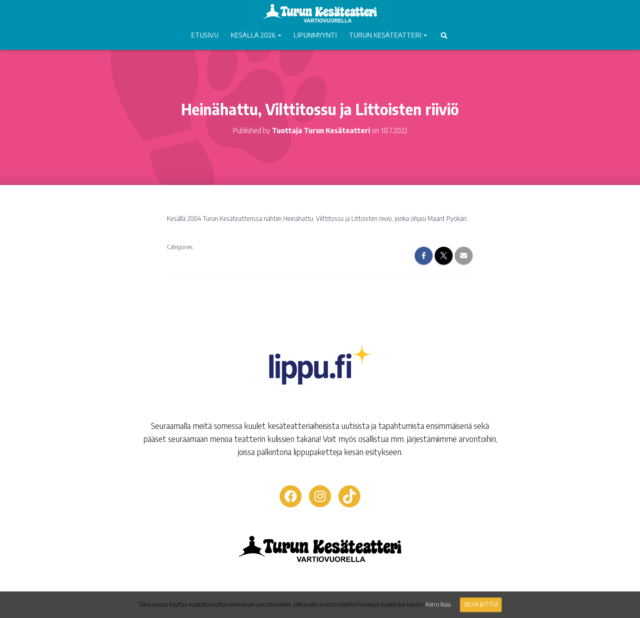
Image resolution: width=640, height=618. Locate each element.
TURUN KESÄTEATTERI (388, 34)
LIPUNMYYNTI (315, 34)
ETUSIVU (204, 34)
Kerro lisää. (439, 604)
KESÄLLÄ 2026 (256, 34)
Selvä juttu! (481, 604)
